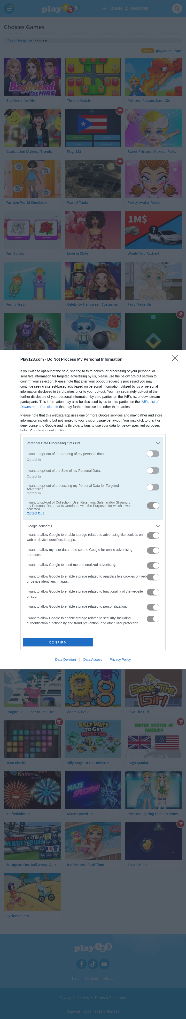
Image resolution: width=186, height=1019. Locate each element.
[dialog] (93, 509)
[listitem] (93, 443)
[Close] (176, 359)
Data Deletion (65, 659)
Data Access (92, 659)
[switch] (153, 453)
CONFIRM (58, 642)
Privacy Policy (120, 659)
